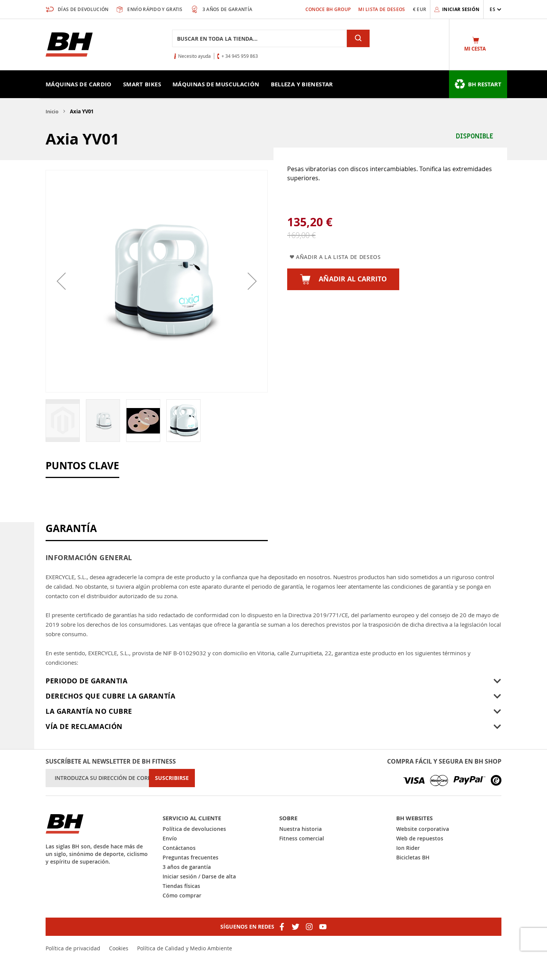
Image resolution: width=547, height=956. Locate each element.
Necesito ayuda (194, 56)
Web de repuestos (419, 838)
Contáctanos (179, 847)
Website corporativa (422, 828)
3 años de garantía (187, 866)
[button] (495, 9)
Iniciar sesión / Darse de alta (199, 876)
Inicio (52, 111)
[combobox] (259, 38)
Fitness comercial (301, 838)
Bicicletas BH (413, 857)
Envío (170, 838)
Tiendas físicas (181, 885)
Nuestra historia (300, 828)
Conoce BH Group (328, 9)
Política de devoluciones (194, 828)
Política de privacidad (73, 948)
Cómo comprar (182, 895)
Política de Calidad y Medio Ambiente (184, 948)
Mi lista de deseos (381, 9)
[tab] (273, 681)
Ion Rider (408, 847)
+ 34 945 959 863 (239, 56)
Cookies (118, 948)
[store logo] (69, 44)
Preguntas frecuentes (190, 857)
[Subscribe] (172, 778)
